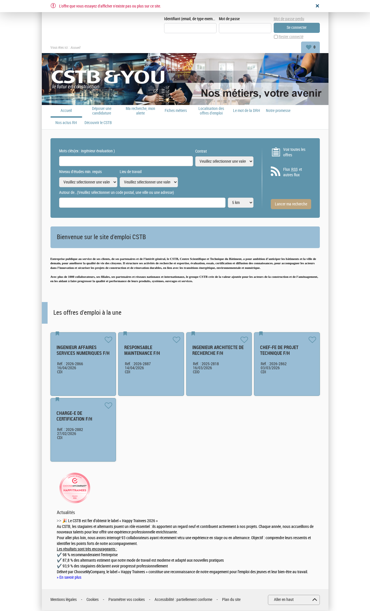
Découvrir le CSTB (98, 123)
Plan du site (231, 599)
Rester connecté (291, 37)
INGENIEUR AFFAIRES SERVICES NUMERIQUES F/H (83, 350)
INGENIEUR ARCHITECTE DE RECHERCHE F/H (218, 350)
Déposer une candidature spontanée (101, 111)
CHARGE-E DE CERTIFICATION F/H (74, 416)
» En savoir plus (69, 577)
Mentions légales (63, 599)
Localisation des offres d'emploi (211, 111)
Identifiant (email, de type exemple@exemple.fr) (190, 19)
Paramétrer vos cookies (126, 599)
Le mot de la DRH (246, 111)
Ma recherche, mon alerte (140, 111)
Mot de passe (229, 19)
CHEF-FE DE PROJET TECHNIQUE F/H (279, 350)
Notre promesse (278, 111)
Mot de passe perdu (289, 18)
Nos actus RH (66, 123)
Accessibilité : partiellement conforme (183, 599)
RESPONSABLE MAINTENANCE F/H (142, 350)
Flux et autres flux (292, 172)
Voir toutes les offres (294, 152)
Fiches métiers (176, 111)
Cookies (93, 599)
